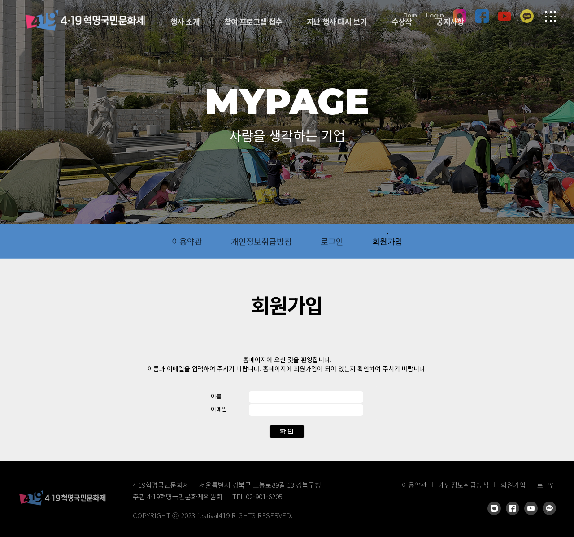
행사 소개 (185, 21)
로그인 (332, 241)
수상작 (401, 21)
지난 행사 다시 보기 (337, 21)
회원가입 (387, 241)
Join (410, 14)
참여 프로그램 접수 (253, 21)
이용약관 (187, 241)
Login (435, 14)
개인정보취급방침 (261, 241)
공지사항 (450, 21)
